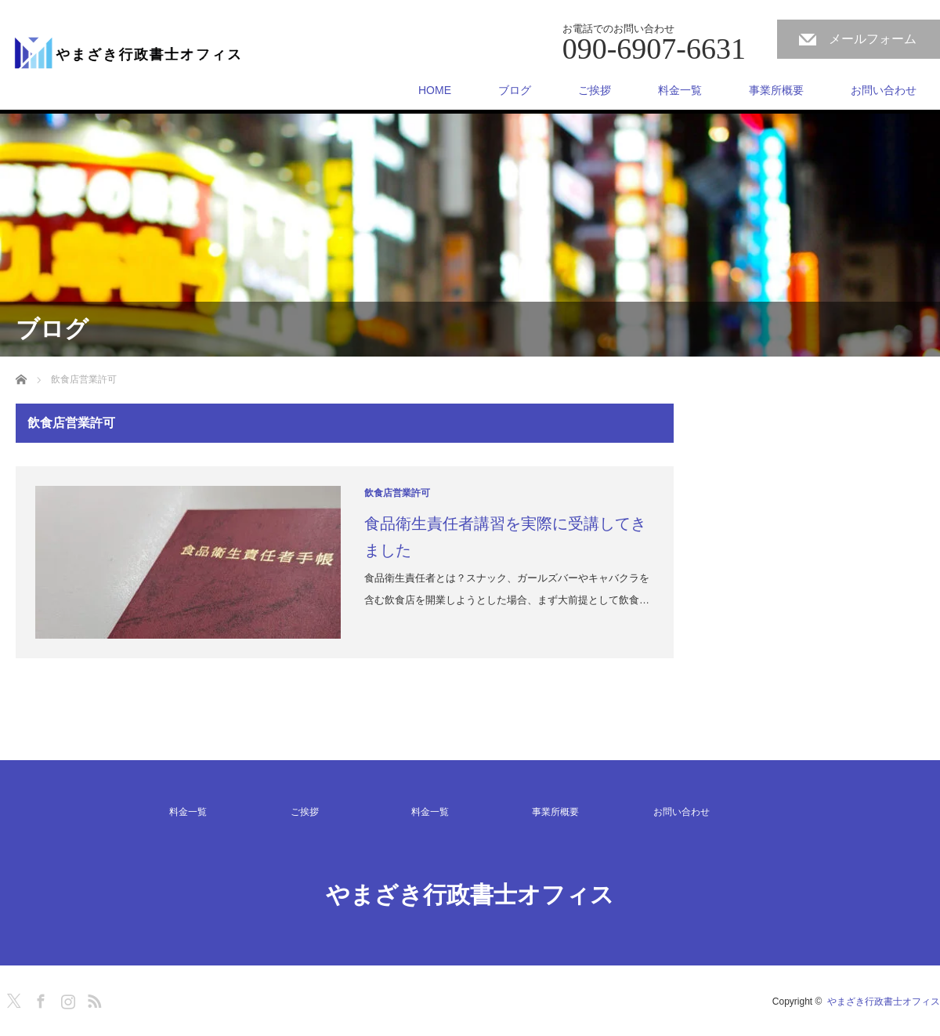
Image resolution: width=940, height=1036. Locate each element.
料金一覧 (680, 90)
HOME (434, 90)
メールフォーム (872, 38)
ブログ (514, 90)
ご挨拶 (594, 90)
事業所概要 (776, 90)
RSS (92, 998)
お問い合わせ (883, 90)
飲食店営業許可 (397, 492)
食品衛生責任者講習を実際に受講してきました (505, 537)
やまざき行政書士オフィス (470, 894)
